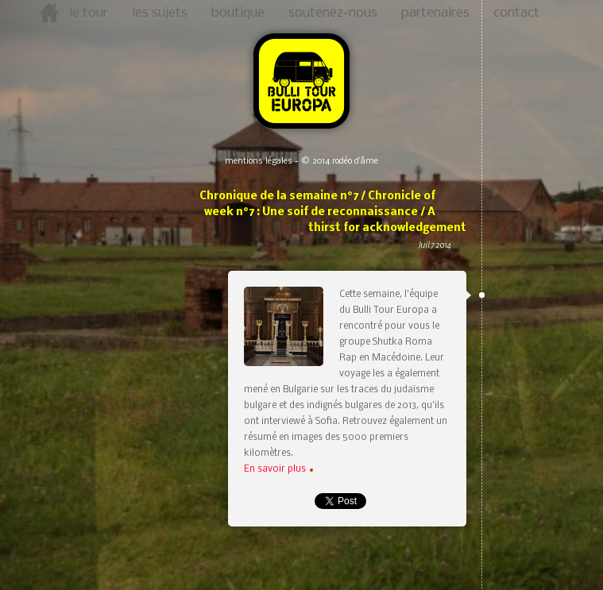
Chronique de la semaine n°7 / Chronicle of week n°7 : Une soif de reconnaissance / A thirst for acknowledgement (331, 229)
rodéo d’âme (355, 161)
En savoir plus (278, 469)
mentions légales (258, 161)
